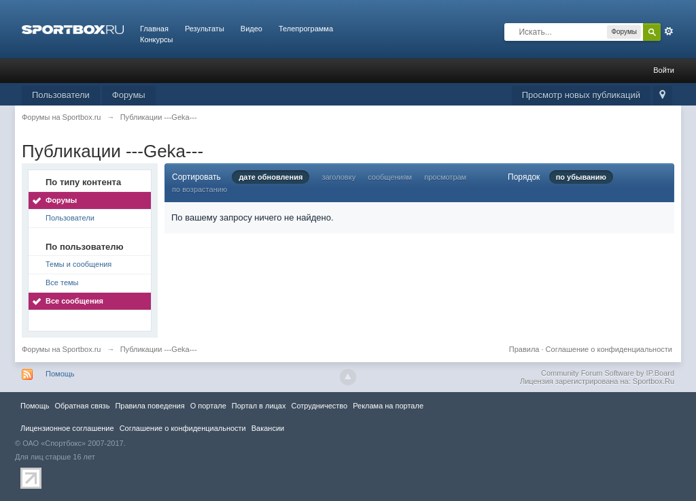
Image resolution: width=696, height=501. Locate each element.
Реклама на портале (388, 406)
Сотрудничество (319, 406)
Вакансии (267, 428)
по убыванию (581, 177)
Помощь (60, 374)
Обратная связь (81, 406)
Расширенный (668, 31)
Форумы (128, 95)
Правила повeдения (149, 406)
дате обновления (270, 177)
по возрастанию (199, 189)
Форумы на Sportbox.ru (61, 349)
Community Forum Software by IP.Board (607, 373)
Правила (524, 349)
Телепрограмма (306, 29)
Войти (663, 70)
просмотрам (445, 177)
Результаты (204, 29)
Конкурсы (156, 39)
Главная (154, 29)
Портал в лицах (259, 406)
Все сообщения (74, 301)
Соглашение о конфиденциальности (609, 349)
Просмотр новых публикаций (581, 95)
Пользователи (61, 95)
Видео (251, 29)
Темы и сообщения (78, 264)
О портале (208, 406)
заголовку (338, 177)
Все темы (62, 282)
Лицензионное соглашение (67, 428)
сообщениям (390, 177)
